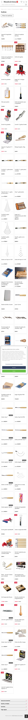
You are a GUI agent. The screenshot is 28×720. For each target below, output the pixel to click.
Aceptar (14, 371)
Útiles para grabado (15, 9)
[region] (14, 360)
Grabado (9, 9)
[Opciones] (26, 716)
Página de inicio (4, 9)
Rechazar (14, 367)
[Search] (26, 5)
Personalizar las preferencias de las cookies (13, 364)
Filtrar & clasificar (7, 15)
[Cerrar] (25, 347)
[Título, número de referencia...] (13, 5)
